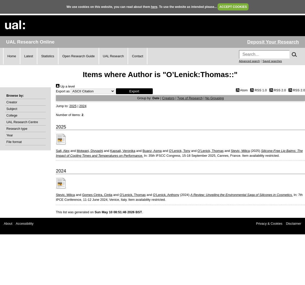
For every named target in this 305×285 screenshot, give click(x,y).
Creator (11, 102)
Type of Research (190, 98)
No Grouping (214, 98)
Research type (16, 129)
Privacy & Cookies (269, 223)
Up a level (65, 86)
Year (9, 135)
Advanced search (249, 61)
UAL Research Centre (22, 122)
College (11, 115)
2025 (73, 106)
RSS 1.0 (258, 90)
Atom (241, 90)
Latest (28, 56)
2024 (82, 106)
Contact (137, 56)
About (8, 223)
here (154, 7)
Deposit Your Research (273, 42)
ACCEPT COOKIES (233, 7)
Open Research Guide (78, 56)
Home (11, 56)
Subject (11, 109)
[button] (134, 91)
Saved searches (272, 61)
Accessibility (25, 223)
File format (14, 142)
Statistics (47, 56)
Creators (168, 98)
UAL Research (113, 56)
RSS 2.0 (277, 90)
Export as (63, 91)
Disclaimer (293, 223)
